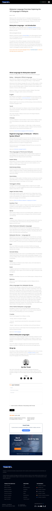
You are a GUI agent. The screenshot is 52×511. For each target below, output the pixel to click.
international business (26, 97)
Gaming (24, 491)
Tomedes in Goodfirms (41, 497)
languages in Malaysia (32, 27)
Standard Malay (26, 35)
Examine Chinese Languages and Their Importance (24, 130)
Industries (26, 483)
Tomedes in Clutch (40, 491)
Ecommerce (25, 489)
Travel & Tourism (26, 499)
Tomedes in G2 (40, 487)
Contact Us (33, 447)
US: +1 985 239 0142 (21, 504)
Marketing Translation (8, 491)
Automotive (25, 497)
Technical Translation (8, 493)
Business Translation (7, 495)
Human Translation (7, 497)
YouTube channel (34, 49)
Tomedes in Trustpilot (41, 485)
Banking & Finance (26, 487)
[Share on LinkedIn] (28, 378)
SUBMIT (12, 410)
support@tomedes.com (38, 503)
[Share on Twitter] (21, 378)
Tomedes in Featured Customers (43, 495)
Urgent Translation (7, 499)
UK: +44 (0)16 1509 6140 (22, 505)
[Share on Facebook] (25, 378)
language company (31, 352)
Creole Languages (17, 331)
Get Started (18, 448)
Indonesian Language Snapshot (20, 149)
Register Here (32, 453)
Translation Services (9, 483)
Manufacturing (25, 495)
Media (24, 493)
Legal (24, 485)
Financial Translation (7, 489)
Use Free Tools (26, 430)
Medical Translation (7, 487)
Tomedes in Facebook (41, 489)
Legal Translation (7, 485)
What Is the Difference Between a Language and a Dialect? (25, 200)
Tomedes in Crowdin (41, 493)
